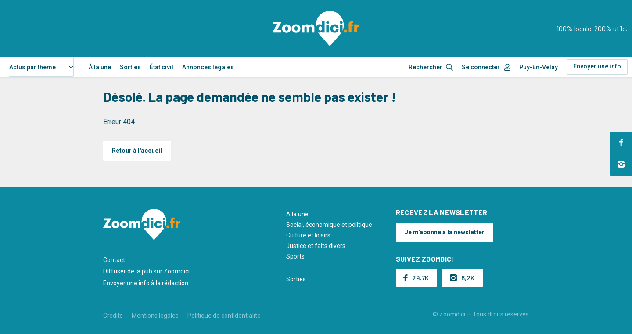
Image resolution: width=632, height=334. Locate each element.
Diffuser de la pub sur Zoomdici (146, 271)
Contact (114, 259)
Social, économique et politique (329, 224)
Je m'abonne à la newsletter (445, 232)
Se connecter (481, 67)
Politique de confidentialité (224, 315)
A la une (297, 214)
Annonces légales (208, 67)
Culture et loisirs (308, 235)
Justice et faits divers (315, 245)
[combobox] (41, 67)
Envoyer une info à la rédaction (145, 283)
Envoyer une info (597, 66)
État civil (161, 67)
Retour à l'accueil (137, 150)
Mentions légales (155, 315)
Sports (295, 256)
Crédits (113, 315)
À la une (100, 67)
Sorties (130, 67)
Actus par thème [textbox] (32, 67)
